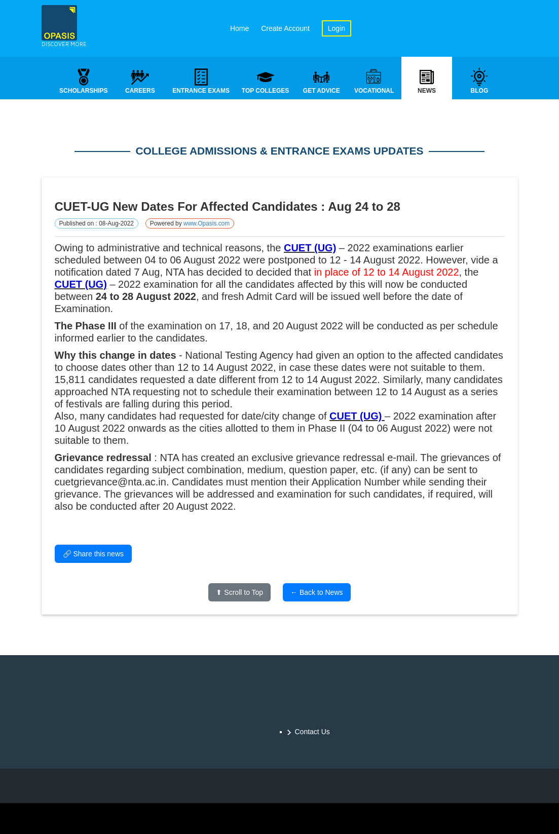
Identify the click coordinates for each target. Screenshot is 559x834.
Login (336, 28)
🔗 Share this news (93, 554)
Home (239, 28)
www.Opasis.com (206, 224)
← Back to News (316, 593)
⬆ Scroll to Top (239, 593)
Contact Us (312, 732)
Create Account (285, 28)
